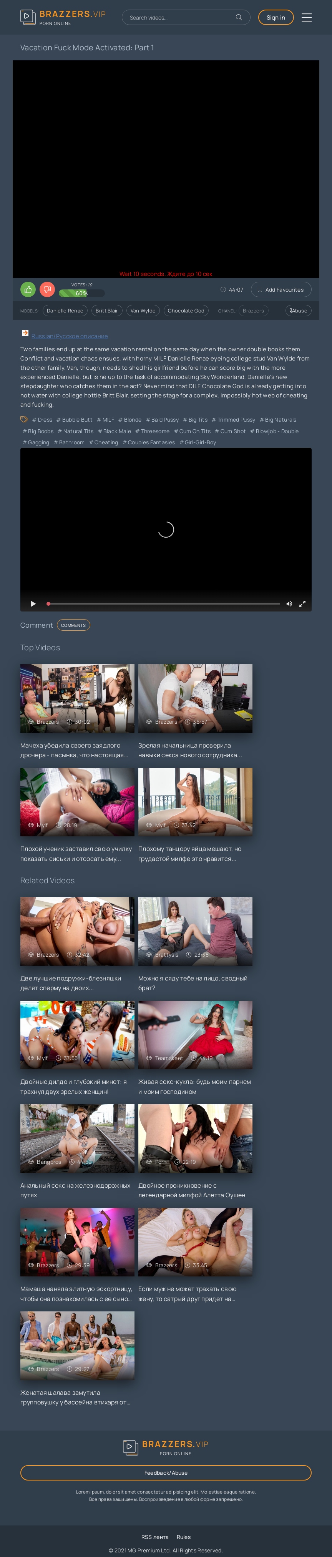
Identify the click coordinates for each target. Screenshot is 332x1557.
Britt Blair (107, 310)
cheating (106, 442)
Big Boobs (40, 431)
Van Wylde (143, 310)
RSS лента (155, 1536)
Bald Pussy (165, 419)
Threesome (155, 431)
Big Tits (198, 419)
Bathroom (72, 442)
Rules (184, 1536)
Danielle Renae (65, 310)
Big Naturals (281, 419)
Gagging (38, 442)
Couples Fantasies (151, 442)
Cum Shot (233, 431)
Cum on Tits (195, 431)
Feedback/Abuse (166, 1472)
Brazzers (253, 310)
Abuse (298, 310)
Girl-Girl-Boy (200, 442)
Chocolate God (186, 310)
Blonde (133, 419)
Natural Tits (78, 431)
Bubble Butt (77, 419)
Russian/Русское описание (70, 336)
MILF (108, 419)
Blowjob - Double (277, 431)
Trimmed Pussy (236, 419)
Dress (45, 419)
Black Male (117, 431)
